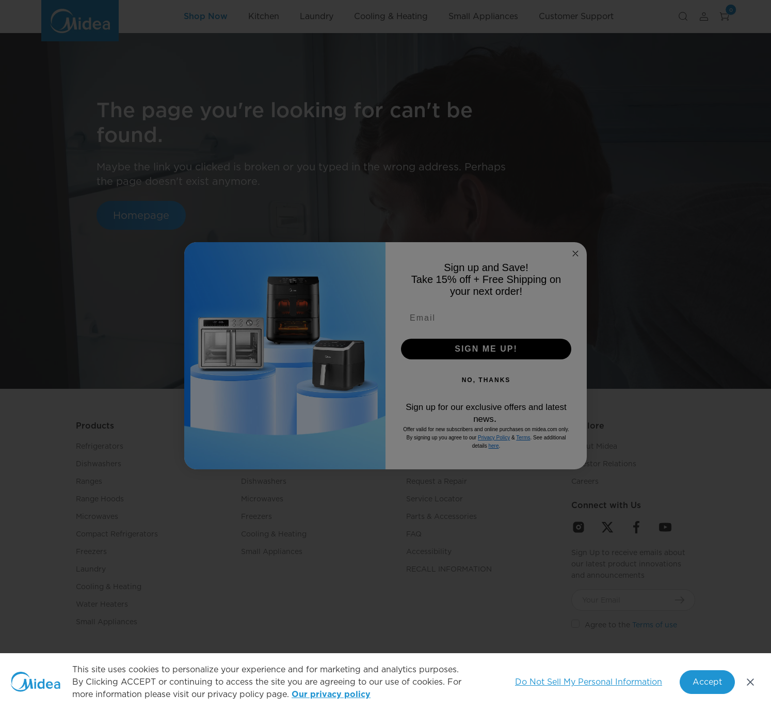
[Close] (750, 682)
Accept (707, 682)
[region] (385, 682)
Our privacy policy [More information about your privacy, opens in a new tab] (331, 694)
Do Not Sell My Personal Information (588, 682)
